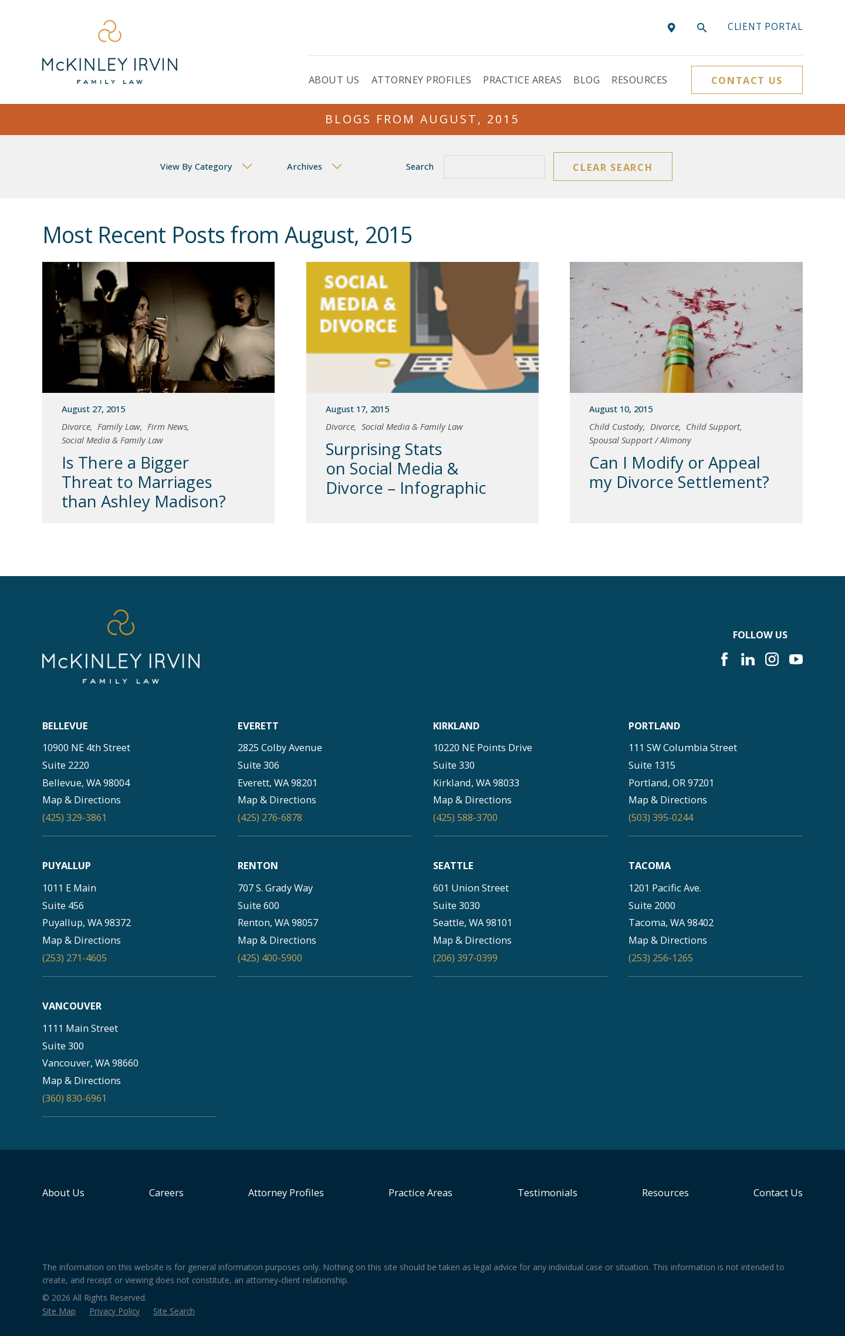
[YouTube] (796, 659)
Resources (665, 1192)
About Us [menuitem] (334, 79)
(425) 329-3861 (74, 817)
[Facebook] (724, 659)
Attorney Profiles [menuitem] (421, 79)
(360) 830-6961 (74, 1098)
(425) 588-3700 (465, 817)
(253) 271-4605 (74, 957)
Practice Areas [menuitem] (522, 79)
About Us (63, 1192)
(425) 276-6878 (270, 817)
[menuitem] (59, 1311)
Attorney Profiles (286, 1192)
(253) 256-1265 (660, 957)
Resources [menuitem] (639, 79)
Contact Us (747, 80)
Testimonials (547, 1192)
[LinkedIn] (748, 659)
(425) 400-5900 (270, 957)
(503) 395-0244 (660, 817)
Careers (166, 1192)
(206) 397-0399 (465, 957)
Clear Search (613, 167)
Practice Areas (420, 1192)
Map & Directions (81, 799)
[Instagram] (772, 659)
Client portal (765, 26)
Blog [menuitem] (586, 79)
